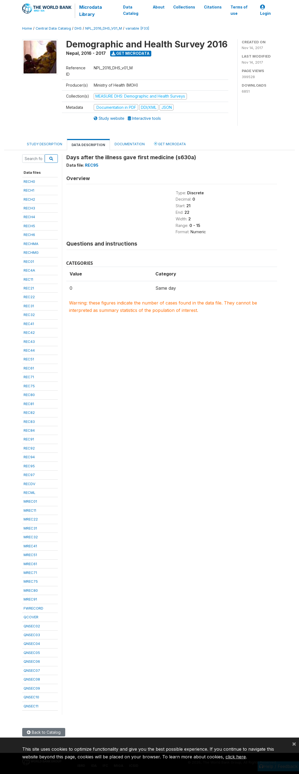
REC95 (29, 466)
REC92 (29, 448)
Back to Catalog (44, 732)
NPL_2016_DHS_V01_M (103, 28)
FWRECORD (33, 608)
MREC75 (31, 581)
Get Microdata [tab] (170, 143)
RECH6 (29, 234)
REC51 (29, 359)
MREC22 (31, 519)
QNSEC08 (32, 679)
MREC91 (30, 599)
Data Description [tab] (88, 145)
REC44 (29, 350)
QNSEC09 (32, 688)
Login (265, 10)
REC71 (29, 377)
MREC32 (31, 537)
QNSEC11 (31, 706)
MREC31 (30, 528)
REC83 (29, 421)
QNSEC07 (32, 670)
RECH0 (29, 181)
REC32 (29, 314)
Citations (213, 7)
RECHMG (31, 252)
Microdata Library (90, 10)
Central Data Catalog (53, 28)
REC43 (29, 341)
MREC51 (30, 555)
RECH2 (29, 199)
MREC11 (30, 510)
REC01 (29, 261)
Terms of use (238, 10)
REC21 (29, 288)
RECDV (29, 484)
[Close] (294, 743)
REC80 (29, 394)
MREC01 (30, 501)
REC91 (29, 439)
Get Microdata (131, 53)
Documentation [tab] (130, 144)
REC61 (29, 368)
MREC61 (30, 564)
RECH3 (29, 208)
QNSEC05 (32, 652)
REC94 (29, 457)
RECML (29, 492)
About (158, 7)
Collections (184, 7)
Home (27, 28)
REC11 (28, 279)
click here (236, 756)
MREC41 (30, 546)
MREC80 (31, 590)
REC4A (29, 270)
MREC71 (30, 572)
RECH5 (29, 226)
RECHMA (31, 243)
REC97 (29, 475)
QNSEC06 (32, 661)
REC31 (29, 306)
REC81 (29, 404)
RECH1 (29, 190)
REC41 (29, 323)
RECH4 (29, 217)
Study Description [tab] (44, 144)
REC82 (29, 412)
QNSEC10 (31, 697)
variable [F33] (137, 28)
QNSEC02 (32, 626)
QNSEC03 (32, 635)
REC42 (29, 332)
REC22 (29, 297)
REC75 (29, 386)
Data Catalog (130, 10)
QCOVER (31, 617)
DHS (78, 28)
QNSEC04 (32, 643)
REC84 (29, 430)
